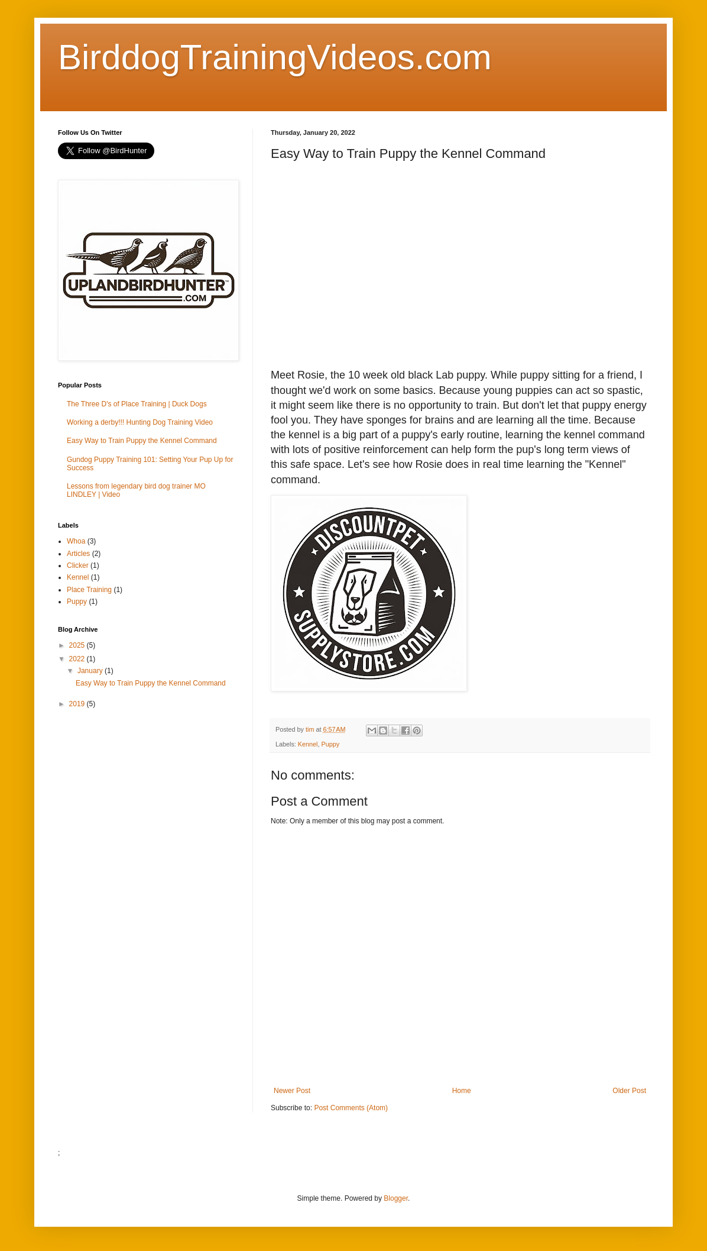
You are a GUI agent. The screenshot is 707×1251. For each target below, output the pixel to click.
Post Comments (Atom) (351, 1108)
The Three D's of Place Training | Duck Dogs (137, 404)
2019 (78, 704)
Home (461, 1091)
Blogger (396, 1198)
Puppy (330, 744)
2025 (78, 645)
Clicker (78, 565)
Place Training (89, 590)
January (91, 671)
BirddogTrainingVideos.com (275, 57)
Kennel (308, 744)
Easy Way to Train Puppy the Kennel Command (142, 441)
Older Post (629, 1091)
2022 (78, 659)
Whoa (76, 541)
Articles (78, 553)
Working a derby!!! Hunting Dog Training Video (140, 422)
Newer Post (292, 1091)
